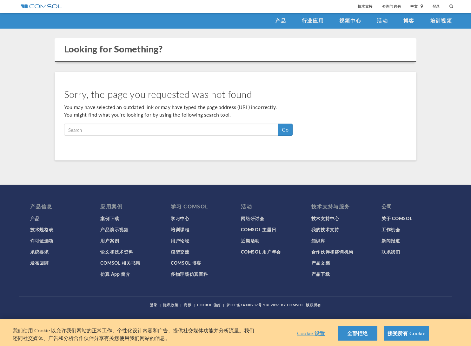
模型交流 (180, 251)
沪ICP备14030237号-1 (246, 304)
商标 (187, 304)
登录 (436, 6)
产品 (280, 20)
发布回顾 (39, 263)
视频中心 (350, 20)
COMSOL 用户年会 (261, 251)
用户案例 (109, 240)
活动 (382, 20)
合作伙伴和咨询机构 (332, 251)
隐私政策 (170, 304)
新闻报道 (390, 240)
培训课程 (180, 229)
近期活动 (250, 240)
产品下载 (320, 274)
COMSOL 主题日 (258, 229)
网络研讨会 (252, 218)
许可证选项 (42, 240)
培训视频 (441, 20)
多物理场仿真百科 (189, 274)
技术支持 (365, 6)
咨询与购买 (391, 6)
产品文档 (320, 263)
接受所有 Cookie (407, 338)
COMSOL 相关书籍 (120, 263)
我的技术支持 (325, 229)
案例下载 (109, 218)
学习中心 (180, 218)
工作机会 (390, 229)
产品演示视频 (114, 229)
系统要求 (39, 251)
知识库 (318, 240)
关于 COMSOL (396, 218)
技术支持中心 (325, 218)
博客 (409, 20)
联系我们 (390, 251)
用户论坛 (180, 240)
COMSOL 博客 (186, 263)
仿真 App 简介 (115, 274)
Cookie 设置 (311, 338)
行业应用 (313, 20)
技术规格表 (42, 229)
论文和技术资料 (116, 251)
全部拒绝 (357, 338)
